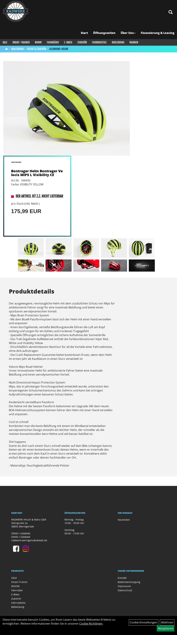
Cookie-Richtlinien (91, 623)
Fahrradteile (99, 42)
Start (84, 33)
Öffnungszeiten (104, 33)
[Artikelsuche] (171, 12)
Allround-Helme (58, 49)
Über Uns (128, 33)
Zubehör (82, 42)
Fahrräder (53, 42)
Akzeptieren (165, 628)
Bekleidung (118, 42)
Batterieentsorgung (129, 582)
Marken (133, 42)
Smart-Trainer (21, 42)
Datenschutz (125, 590)
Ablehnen (167, 622)
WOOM (38, 42)
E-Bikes (68, 42)
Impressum (124, 586)
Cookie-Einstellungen (143, 622)
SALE (5, 42)
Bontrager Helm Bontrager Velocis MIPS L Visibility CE (37, 173)
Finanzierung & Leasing (157, 33)
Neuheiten (124, 519)
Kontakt (122, 577)
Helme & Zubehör (36, 49)
